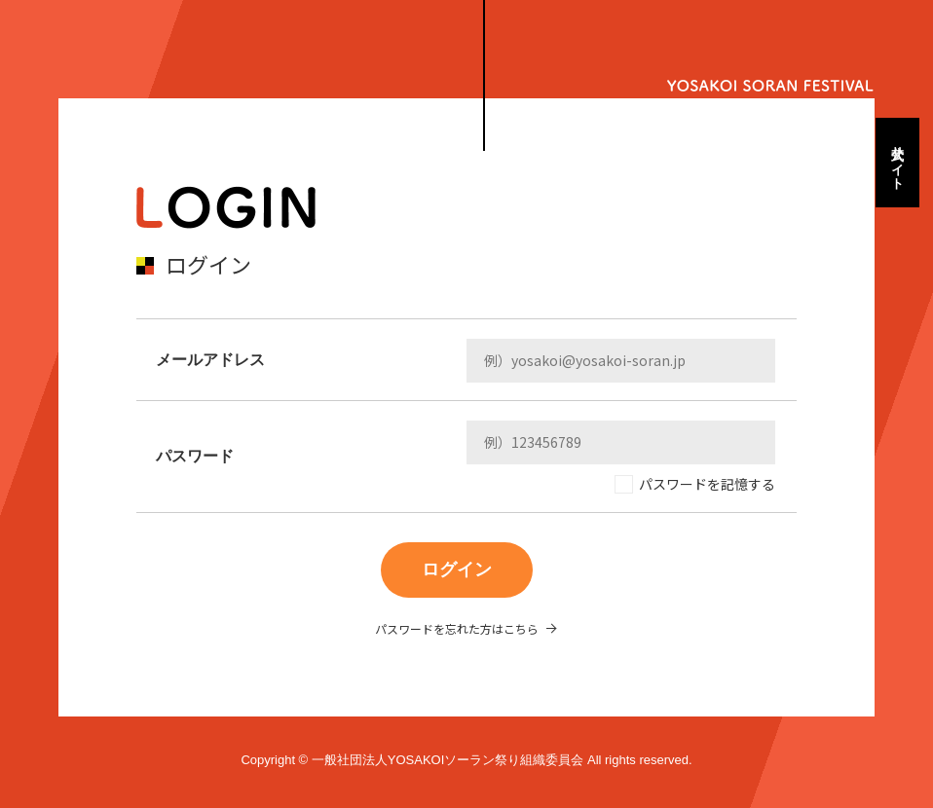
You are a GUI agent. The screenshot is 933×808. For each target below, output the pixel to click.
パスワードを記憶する (707, 484)
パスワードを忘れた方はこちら (457, 628)
